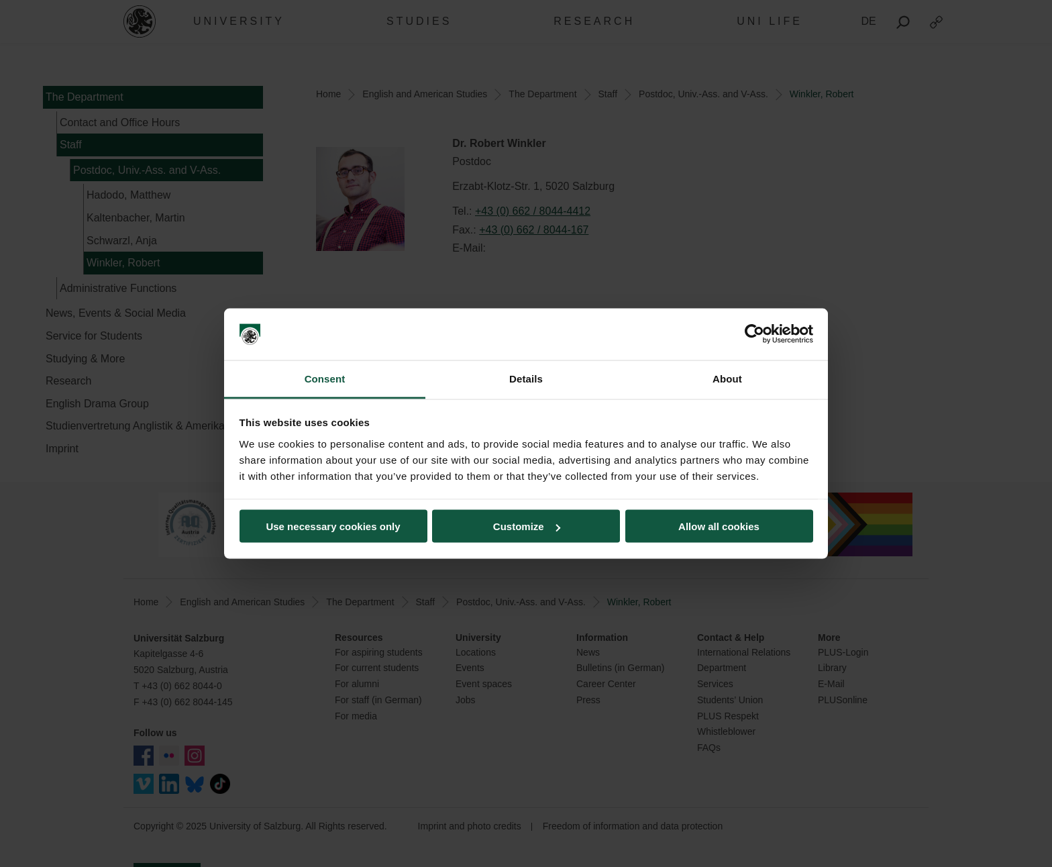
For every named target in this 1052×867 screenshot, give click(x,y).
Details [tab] (526, 378)
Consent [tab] (325, 378)
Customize (526, 526)
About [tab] (727, 378)
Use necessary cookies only (333, 526)
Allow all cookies (718, 526)
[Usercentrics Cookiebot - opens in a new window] (754, 334)
